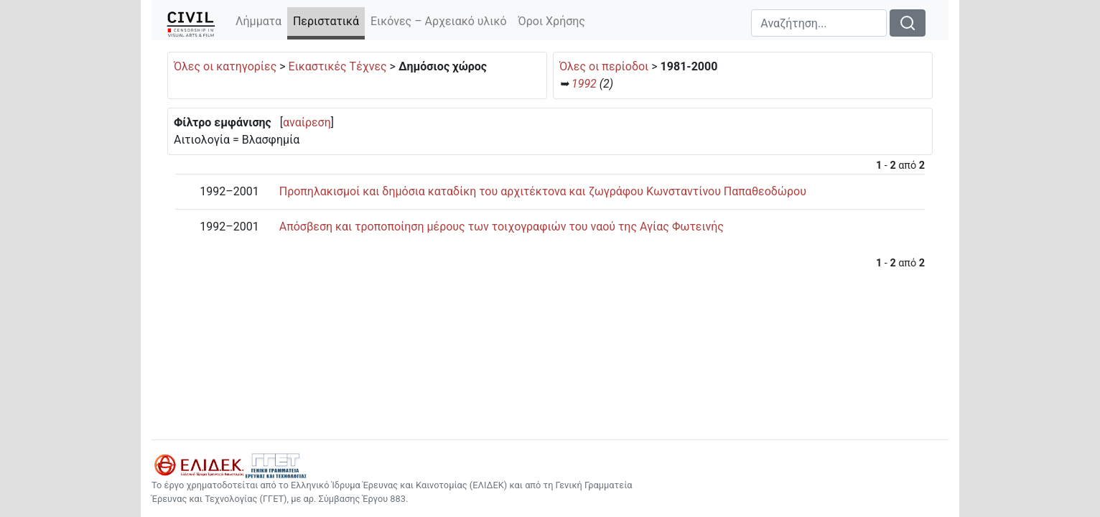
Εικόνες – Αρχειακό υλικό (438, 21)
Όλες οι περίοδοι (603, 66)
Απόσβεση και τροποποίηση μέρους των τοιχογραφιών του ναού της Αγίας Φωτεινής (501, 226)
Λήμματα (258, 21)
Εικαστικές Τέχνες (338, 66)
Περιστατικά (329, 20)
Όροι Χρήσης (551, 21)
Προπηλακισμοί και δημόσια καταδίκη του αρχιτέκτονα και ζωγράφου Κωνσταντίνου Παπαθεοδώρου (542, 191)
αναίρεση (307, 122)
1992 (584, 83)
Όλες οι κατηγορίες (225, 66)
